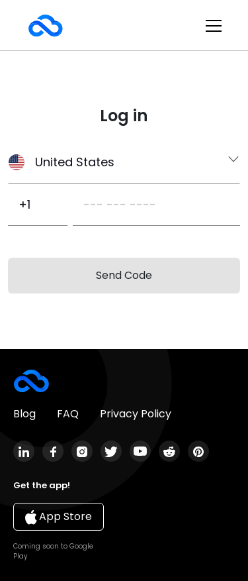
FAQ (68, 413)
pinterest (198, 451)
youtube (140, 451)
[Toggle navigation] (214, 25)
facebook (53, 451)
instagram (82, 451)
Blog (24, 413)
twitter (111, 451)
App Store (58, 517)
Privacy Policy (135, 413)
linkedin (24, 451)
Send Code (124, 275)
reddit (169, 451)
